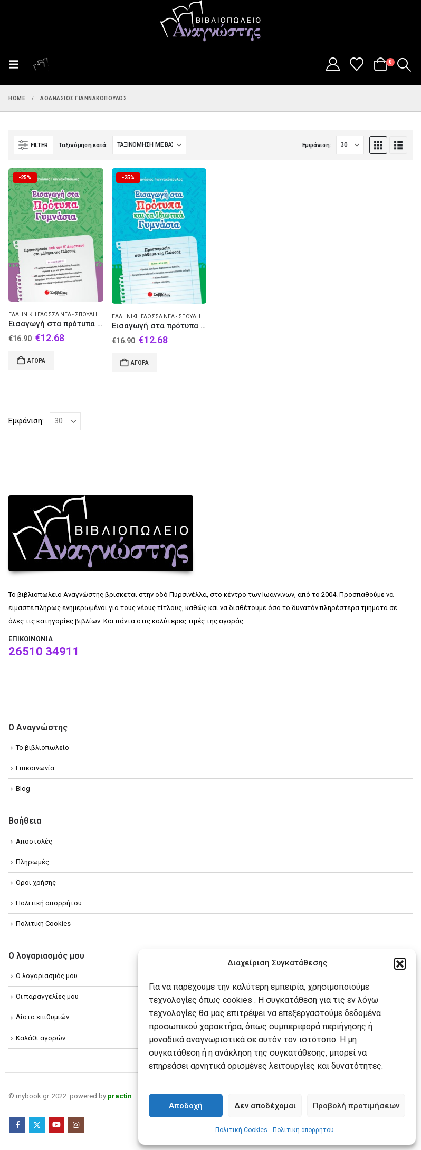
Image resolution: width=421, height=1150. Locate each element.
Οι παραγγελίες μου (47, 996)
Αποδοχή (186, 1105)
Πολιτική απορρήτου (303, 1130)
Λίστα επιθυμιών (42, 1017)
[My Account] (332, 64)
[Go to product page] (55, 234)
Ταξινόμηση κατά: (83, 145)
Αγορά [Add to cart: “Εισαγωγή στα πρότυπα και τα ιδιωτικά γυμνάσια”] (140, 362)
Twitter (37, 1125)
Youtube (56, 1125)
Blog (23, 789)
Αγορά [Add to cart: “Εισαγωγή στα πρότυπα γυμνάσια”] (36, 360)
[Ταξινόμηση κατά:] (149, 145)
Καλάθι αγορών (40, 1038)
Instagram (76, 1125)
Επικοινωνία (35, 768)
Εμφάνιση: (316, 145)
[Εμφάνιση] (350, 145)
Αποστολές (34, 841)
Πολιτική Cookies (241, 1130)
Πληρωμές (32, 862)
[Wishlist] (357, 64)
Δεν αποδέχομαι (265, 1105)
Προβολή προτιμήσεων (356, 1105)
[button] (400, 963)
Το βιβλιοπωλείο (42, 747)
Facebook (17, 1125)
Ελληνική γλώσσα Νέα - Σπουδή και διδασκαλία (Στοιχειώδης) (94, 314)
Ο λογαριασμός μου (47, 976)
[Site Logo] (210, 21)
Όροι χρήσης (36, 882)
